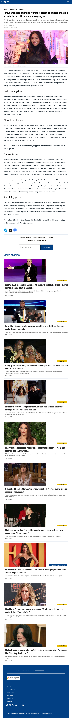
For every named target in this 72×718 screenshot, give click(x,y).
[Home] (6, 1)
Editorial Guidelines (11, 690)
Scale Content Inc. (39, 670)
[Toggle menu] (69, 2)
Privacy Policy (10, 692)
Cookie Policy (10, 695)
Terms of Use (10, 698)
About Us (9, 687)
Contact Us (9, 701)
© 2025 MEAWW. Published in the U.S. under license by (21, 670)
